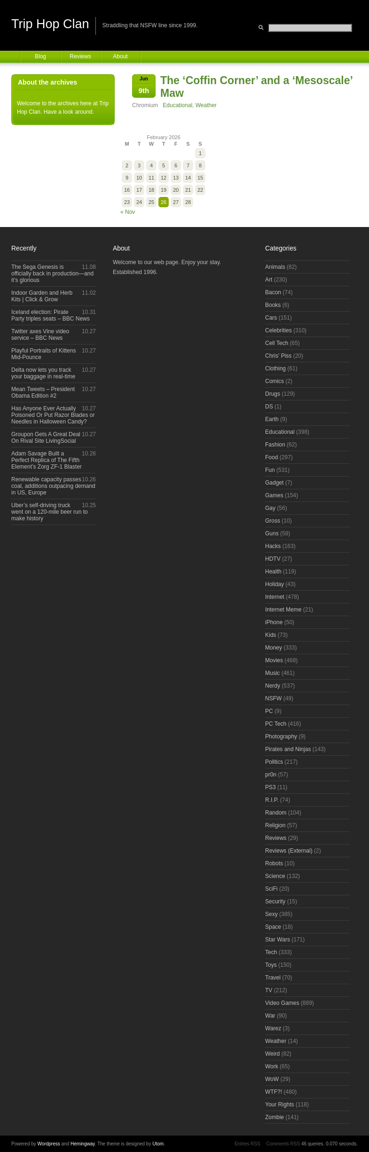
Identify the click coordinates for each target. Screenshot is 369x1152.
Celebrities (278, 330)
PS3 (270, 787)
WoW (272, 1079)
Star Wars (277, 939)
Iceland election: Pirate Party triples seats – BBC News (50, 315)
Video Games (282, 1003)
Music (272, 673)
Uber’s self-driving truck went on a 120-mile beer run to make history (49, 512)
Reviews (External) (289, 850)
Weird (272, 1053)
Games (274, 495)
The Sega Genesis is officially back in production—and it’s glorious (52, 273)
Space (273, 927)
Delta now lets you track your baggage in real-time (43, 373)
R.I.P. (271, 800)
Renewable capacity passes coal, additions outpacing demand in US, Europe (53, 486)
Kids (270, 635)
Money (273, 647)
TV (268, 990)
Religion (275, 825)
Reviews (80, 56)
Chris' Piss (278, 356)
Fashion (275, 444)
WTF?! (273, 1092)
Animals (275, 267)
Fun (270, 470)
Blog (40, 56)
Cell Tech (276, 343)
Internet (274, 597)
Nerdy (272, 685)
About (120, 56)
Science (275, 876)
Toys (271, 965)
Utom (158, 1143)
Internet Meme (283, 609)
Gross (272, 520)
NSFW (273, 698)
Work (271, 1066)
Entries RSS (247, 1143)
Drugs (272, 394)
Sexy (271, 914)
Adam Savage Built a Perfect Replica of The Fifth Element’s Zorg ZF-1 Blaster (46, 460)
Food (271, 457)
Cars (271, 317)
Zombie (274, 1117)
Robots (274, 863)
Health (273, 571)
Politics (274, 762)
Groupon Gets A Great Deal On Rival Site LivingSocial (45, 437)
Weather (206, 105)
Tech (271, 952)
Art (268, 279)
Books (273, 305)
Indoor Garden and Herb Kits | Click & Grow (41, 296)
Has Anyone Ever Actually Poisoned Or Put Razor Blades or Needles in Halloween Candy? (52, 415)
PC (269, 711)
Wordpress (49, 1143)
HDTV (273, 559)
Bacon (273, 292)
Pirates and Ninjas (288, 749)
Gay (270, 508)
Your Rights (279, 1104)
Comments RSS (283, 1143)
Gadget (274, 482)
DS (269, 406)
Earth (272, 419)
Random (275, 812)
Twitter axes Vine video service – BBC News (40, 334)
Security (275, 901)
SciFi (271, 889)
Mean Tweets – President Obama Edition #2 (43, 392)
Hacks (273, 546)
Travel (273, 977)
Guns (272, 533)
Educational (177, 105)
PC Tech (275, 724)
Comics (274, 381)
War (270, 1015)
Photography (281, 736)
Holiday (274, 584)
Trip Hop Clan (50, 24)
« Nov (127, 212)
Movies (274, 660)
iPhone (274, 622)
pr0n (270, 774)
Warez (273, 1028)
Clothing (275, 368)
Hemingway (83, 1143)
